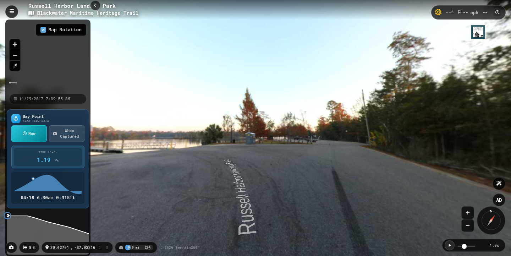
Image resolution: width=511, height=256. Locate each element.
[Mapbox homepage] (13, 86)
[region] (48, 56)
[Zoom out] (15, 55)
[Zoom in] (15, 44)
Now (29, 133)
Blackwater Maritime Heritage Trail (83, 13)
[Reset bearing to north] (15, 65)
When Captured (66, 133)
